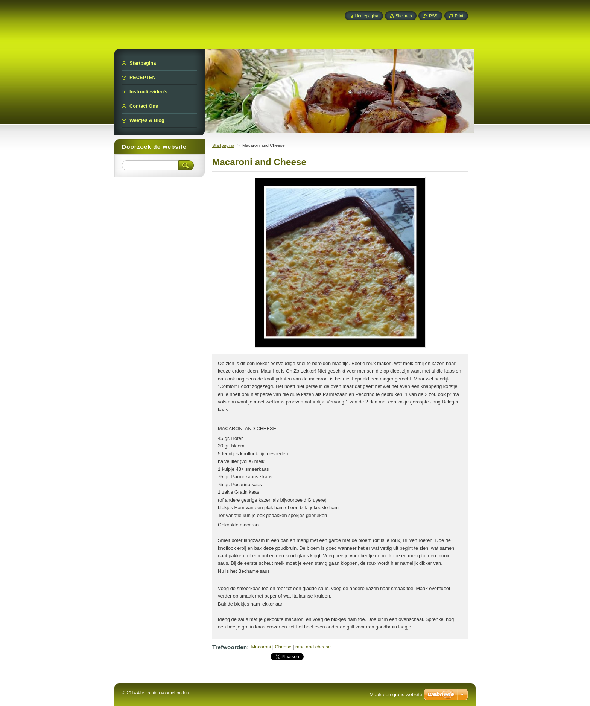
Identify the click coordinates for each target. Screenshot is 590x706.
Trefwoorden (229, 647)
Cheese (283, 647)
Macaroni (261, 647)
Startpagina (223, 145)
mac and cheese (313, 647)
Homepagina (367, 16)
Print (459, 16)
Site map (403, 16)
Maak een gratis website (396, 694)
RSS (433, 16)
